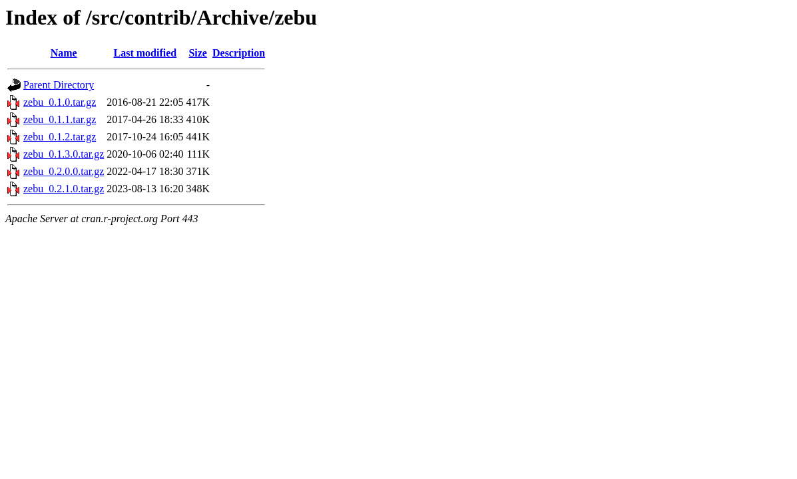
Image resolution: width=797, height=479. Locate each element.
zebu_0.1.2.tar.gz (59, 136)
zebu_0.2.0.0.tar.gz (63, 171)
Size (197, 53)
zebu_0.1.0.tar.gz (59, 102)
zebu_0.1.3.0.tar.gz (63, 154)
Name (64, 53)
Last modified (145, 53)
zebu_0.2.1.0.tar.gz (63, 188)
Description (238, 53)
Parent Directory (58, 84)
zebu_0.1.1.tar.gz (59, 119)
